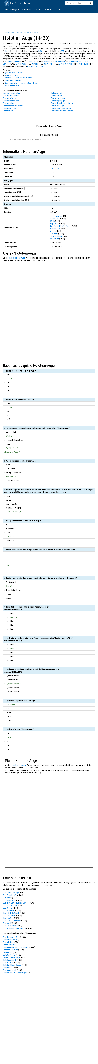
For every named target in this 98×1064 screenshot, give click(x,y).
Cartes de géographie (58, 101)
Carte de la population (11, 108)
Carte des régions (9, 98)
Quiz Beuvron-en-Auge (11, 893)
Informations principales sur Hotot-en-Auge (20, 78)
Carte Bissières (8, 963)
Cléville (46, 61)
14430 (40, 51)
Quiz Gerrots (7, 908)
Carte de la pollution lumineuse (62, 103)
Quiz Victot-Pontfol (10, 895)
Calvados (7, 51)
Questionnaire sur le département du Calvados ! (22, 83)
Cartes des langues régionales (62, 111)
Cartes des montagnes (59, 98)
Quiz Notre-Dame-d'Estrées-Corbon (15, 903)
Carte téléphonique (58, 106)
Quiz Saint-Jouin (9, 910)
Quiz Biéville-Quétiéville (11, 913)
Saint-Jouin (48, 64)
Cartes (47, 9)
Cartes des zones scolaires (61, 108)
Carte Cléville (7, 942)
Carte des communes (11, 101)
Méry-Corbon (60, 61)
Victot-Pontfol (32, 61)
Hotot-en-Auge (12, 9)
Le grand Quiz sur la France (12, 93)
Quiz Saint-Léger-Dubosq (12, 921)
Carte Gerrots (8, 952)
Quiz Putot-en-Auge (10, 905)
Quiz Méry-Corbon (9, 900)
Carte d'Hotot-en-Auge (13, 80)
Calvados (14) (55, 169)
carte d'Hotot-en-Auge (17, 258)
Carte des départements (11, 96)
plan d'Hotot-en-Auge (35, 66)
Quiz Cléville (7, 898)
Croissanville (83, 64)
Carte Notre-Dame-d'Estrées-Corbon (16, 947)
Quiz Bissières (8, 918)
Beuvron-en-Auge (14, 61)
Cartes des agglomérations (13, 106)
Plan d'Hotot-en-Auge (12, 85)
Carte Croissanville (10, 960)
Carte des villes (8, 103)
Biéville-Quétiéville (65, 64)
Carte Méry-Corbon (10, 945)
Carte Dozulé (7, 968)
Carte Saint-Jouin (9, 955)
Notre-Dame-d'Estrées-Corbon (60, 226)
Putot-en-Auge (20, 64)
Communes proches (31, 9)
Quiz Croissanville (9, 916)
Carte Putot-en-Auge (10, 950)
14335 (61, 51)
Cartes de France (22, 3)
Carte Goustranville (10, 970)
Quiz (57, 9)
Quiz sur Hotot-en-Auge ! (14, 73)
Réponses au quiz (11, 75)
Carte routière (8, 111)
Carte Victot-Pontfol (10, 940)
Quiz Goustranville (9, 926)
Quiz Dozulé (7, 923)
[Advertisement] (49, 21)
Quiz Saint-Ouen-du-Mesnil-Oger (14, 928)
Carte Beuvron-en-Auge (11, 937)
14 (90, 49)
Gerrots (35, 64)
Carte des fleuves (57, 96)
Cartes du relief (56, 93)
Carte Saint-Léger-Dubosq (12, 965)
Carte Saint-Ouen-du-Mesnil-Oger (15, 973)
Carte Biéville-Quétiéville (11, 957)
